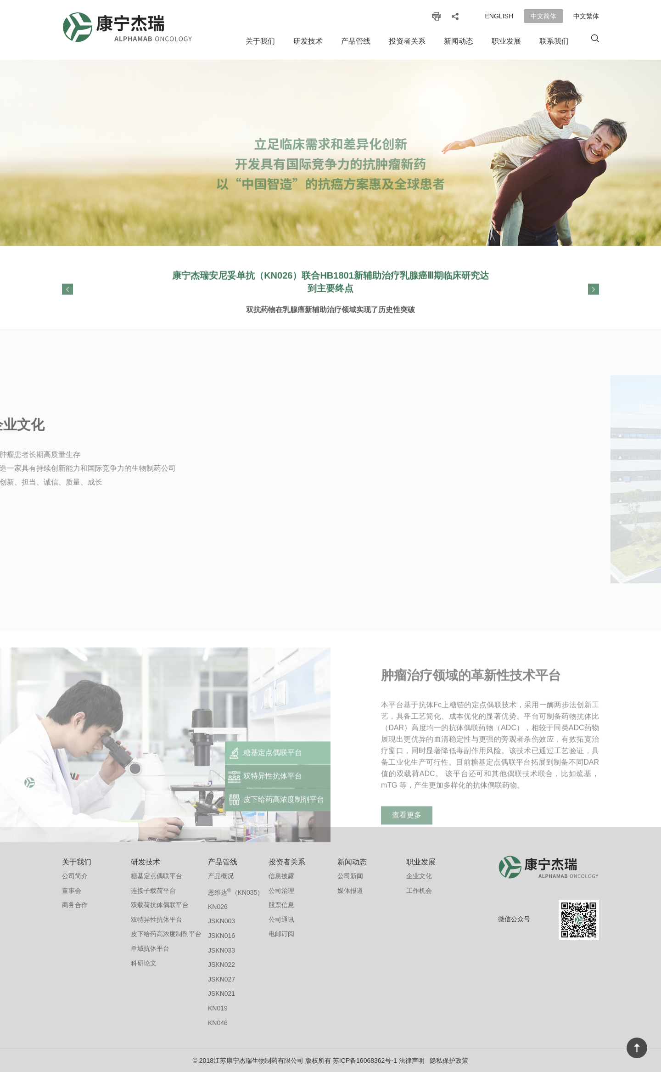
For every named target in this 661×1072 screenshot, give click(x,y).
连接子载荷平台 (153, 890)
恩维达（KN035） (235, 891)
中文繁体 (586, 16)
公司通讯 (281, 919)
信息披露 (281, 876)
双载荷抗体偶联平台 (160, 904)
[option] (330, 153)
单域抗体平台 (150, 948)
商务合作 (75, 904)
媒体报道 (350, 890)
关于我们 (260, 41)
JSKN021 (221, 993)
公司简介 (75, 876)
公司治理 (281, 890)
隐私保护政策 (449, 1060)
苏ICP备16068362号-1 (365, 1060)
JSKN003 (221, 921)
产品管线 (355, 41)
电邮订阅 (281, 933)
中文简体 (543, 16)
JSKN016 (221, 935)
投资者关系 (407, 41)
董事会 (71, 890)
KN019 (218, 1008)
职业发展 (506, 41)
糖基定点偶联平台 (156, 876)
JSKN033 (221, 950)
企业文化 (419, 876)
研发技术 (308, 41)
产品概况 (221, 876)
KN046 (218, 1023)
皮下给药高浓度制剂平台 (166, 933)
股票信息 (281, 904)
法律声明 (412, 1060)
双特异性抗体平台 (156, 919)
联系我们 (554, 41)
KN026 (218, 906)
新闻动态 (458, 41)
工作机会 (419, 890)
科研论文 (144, 963)
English (499, 16)
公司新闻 (350, 876)
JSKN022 (221, 964)
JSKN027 (221, 979)
